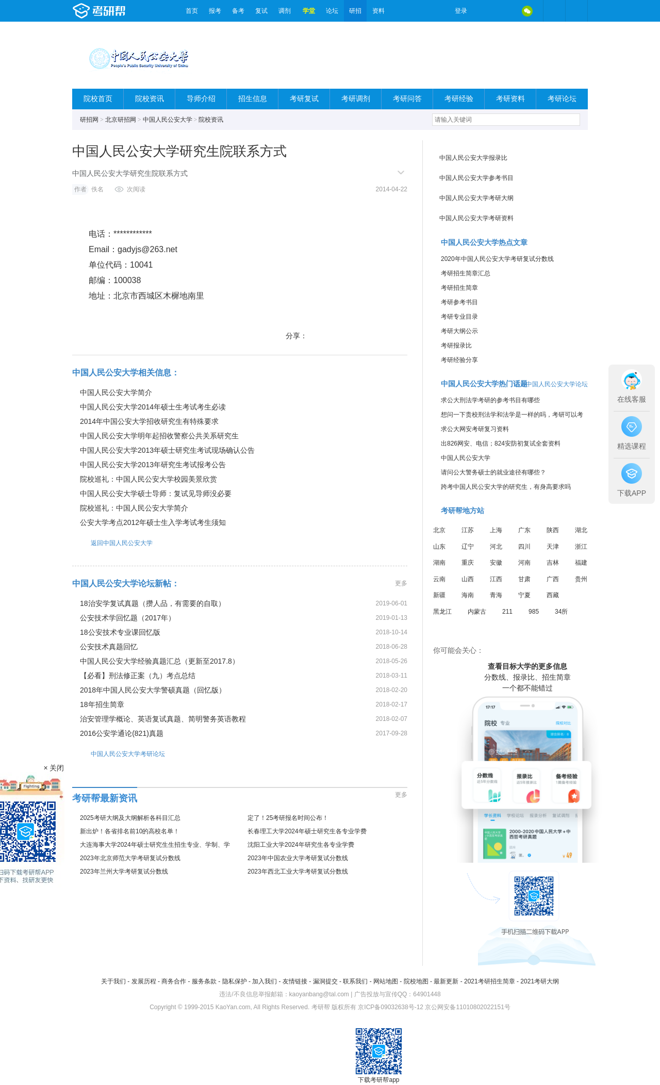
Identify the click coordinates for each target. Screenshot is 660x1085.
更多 (401, 583)
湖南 (439, 562)
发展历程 (143, 981)
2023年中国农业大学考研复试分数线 (298, 858)
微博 (483, 11)
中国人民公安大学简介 (116, 392)
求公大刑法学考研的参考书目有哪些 (490, 400)
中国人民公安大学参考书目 (476, 178)
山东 (439, 546)
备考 (238, 10)
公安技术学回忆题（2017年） (127, 618)
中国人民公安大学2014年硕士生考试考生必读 (153, 407)
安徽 (496, 562)
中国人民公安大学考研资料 (476, 218)
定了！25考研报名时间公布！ (288, 817)
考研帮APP (576, 11)
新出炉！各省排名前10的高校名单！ (129, 831)
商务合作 (173, 981)
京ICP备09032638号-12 (390, 1007)
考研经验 (458, 99)
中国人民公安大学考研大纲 (476, 198)
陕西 (553, 530)
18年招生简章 (102, 704)
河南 (524, 562)
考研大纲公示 (459, 331)
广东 (524, 530)
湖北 (581, 530)
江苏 (467, 530)
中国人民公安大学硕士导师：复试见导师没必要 (156, 493)
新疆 (439, 595)
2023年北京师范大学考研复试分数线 (130, 858)
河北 (496, 546)
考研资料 (510, 99)
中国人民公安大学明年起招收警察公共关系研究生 (159, 436)
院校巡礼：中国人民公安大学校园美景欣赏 (148, 479)
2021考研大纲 (539, 981)
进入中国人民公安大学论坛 (551, 384)
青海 (496, 595)
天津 (553, 546)
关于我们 (113, 981)
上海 (496, 530)
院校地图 (416, 981)
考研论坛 (562, 99)
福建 (581, 562)
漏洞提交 (325, 981)
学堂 (309, 10)
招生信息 (252, 99)
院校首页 (98, 99)
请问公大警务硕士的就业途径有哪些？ (493, 472)
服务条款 (204, 981)
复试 (261, 10)
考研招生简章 (459, 287)
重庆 (467, 562)
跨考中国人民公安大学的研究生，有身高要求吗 (506, 486)
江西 (496, 579)
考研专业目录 (459, 316)
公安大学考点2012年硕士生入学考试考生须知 (153, 522)
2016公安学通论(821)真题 (121, 733)
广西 (553, 579)
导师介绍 (201, 99)
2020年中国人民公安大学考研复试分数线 (497, 258)
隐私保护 (234, 981)
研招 (355, 10)
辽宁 (467, 546)
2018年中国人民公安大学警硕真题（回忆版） (153, 690)
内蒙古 (477, 611)
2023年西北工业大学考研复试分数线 (298, 871)
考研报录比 (456, 345)
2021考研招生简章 (489, 981)
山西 (467, 579)
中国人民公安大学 (167, 119)
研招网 (89, 119)
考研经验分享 (459, 360)
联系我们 (355, 981)
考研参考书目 (459, 302)
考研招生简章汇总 (465, 273)
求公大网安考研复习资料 (475, 429)
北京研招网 (120, 119)
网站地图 (385, 981)
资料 (378, 10)
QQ (505, 11)
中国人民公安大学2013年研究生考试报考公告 (153, 465)
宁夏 (524, 595)
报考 (215, 10)
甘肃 (524, 579)
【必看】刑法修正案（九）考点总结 (137, 675)
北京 (439, 530)
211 (507, 611)
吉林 (553, 562)
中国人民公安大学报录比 (473, 157)
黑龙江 (442, 611)
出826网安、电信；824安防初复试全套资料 (500, 443)
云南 (439, 579)
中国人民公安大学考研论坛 (118, 754)
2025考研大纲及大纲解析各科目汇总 (130, 817)
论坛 (332, 10)
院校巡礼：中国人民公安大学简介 (134, 508)
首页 (192, 10)
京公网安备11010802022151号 (467, 1007)
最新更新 (446, 981)
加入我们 (264, 981)
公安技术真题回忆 (109, 647)
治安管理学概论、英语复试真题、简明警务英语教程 (163, 719)
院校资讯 (149, 99)
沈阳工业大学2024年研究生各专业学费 (301, 844)
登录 (461, 10)
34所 (561, 611)
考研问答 (407, 99)
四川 (524, 546)
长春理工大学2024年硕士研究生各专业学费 (307, 831)
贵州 (581, 579)
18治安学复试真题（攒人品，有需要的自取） (152, 603)
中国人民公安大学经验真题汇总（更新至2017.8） (159, 661)
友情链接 (295, 981)
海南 (467, 595)
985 (534, 611)
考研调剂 (355, 99)
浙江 (581, 546)
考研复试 (304, 99)
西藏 (553, 595)
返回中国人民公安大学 (112, 543)
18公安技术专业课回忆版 (120, 632)
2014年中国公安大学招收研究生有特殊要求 (149, 421)
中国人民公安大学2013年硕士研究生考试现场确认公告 (167, 450)
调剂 (284, 10)
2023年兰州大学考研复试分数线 (124, 871)
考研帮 (126, 11)
